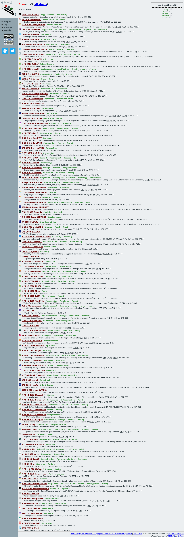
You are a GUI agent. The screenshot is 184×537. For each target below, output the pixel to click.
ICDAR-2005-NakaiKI (31, 315)
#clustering (51, 54)
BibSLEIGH (137, 534)
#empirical (45, 380)
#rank (57, 227)
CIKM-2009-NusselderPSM (34, 202)
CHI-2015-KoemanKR (31, 29)
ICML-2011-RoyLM (30, 158)
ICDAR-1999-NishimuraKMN (34, 483)
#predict (62, 281)
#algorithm (48, 118)
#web (66, 93)
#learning (64, 306)
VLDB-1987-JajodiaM (31, 523)
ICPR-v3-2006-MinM (31, 291)
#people (79, 202)
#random (60, 19)
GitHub (181, 536)
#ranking (56, 271)
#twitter (71, 49)
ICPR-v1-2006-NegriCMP (33, 276)
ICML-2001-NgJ (29, 449)
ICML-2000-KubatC (30, 459)
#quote (87, 29)
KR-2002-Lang (28, 424)
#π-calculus (71, 335)
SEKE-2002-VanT (29, 429)
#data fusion (65, 266)
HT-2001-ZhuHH (29, 434)
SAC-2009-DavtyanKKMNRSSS (35, 207)
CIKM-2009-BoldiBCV (31, 197)
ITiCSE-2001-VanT (30, 439)
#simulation (83, 355)
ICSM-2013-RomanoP (31, 84)
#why (77, 330)
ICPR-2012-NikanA (30, 133)
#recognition (65, 54)
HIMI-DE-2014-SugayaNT (33, 54)
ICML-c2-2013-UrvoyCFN (33, 103)
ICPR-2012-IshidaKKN (31, 128)
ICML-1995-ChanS (30, 503)
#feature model (50, 241)
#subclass (82, 459)
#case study (48, 19)
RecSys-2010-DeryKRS (32, 182)
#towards (46, 84)
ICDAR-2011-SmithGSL (32, 153)
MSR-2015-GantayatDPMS (33, 24)
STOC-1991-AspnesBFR (32, 513)
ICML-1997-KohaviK (30, 493)
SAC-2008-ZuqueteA (31, 232)
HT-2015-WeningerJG (31, 19)
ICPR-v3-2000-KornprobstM (34, 474)
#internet (50, 444)
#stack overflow (54, 24)
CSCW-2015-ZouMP (30, 34)
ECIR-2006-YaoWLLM (31, 271)
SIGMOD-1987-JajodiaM (32, 518)
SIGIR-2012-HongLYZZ (32, 143)
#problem (49, 98)
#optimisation (59, 439)
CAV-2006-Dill (28, 311)
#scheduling (47, 508)
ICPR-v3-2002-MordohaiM (34, 409)
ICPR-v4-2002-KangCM (32, 419)
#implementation (69, 375)
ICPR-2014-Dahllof (30, 64)
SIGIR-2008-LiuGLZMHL (32, 227)
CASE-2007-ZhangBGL (32, 241)
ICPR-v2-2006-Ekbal (31, 281)
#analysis (46, 335)
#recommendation (64, 98)
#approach (47, 29)
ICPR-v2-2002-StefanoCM (34, 400)
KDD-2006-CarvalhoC (31, 306)
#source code (70, 158)
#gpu (44, 291)
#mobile (47, 212)
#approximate (47, 15)
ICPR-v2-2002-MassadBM (33, 395)
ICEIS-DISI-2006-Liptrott (33, 261)
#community (55, 123)
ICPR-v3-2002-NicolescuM (34, 414)
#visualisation (100, 29)
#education (48, 320)
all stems (40, 4)
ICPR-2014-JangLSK (30, 69)
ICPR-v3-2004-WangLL (32, 360)
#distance (64, 301)
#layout (46, 271)
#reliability (62, 15)
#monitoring (76, 241)
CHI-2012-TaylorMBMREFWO (35, 123)
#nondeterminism (52, 182)
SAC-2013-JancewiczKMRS (34, 113)
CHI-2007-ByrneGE (30, 251)
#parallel (66, 488)
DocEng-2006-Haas (30, 256)
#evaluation (55, 93)
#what (70, 143)
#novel (61, 143)
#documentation (49, 315)
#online (75, 306)
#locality (47, 350)
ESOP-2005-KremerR (31, 335)
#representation (58, 424)
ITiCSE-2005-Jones (30, 325)
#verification (61, 89)
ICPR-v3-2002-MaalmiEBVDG (35, 405)
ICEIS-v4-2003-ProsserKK (33, 375)
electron (165, 15)
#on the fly (59, 212)
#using (77, 54)
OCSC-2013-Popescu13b (32, 98)
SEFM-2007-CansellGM (32, 246)
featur (165, 18)
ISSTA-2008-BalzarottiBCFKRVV (36, 237)
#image (46, 167)
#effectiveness (52, 498)
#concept (70, 177)
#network (58, 74)
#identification (47, 385)
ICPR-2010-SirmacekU (32, 172)
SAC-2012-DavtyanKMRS (33, 148)
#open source (54, 330)
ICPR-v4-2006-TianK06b (33, 301)
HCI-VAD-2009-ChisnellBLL (34, 187)
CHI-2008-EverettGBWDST (34, 217)
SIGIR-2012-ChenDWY (32, 138)
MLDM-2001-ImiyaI (30, 454)
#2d (44, 296)
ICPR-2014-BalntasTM (32, 59)
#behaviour (46, 34)
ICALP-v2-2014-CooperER (33, 44)
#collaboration (45, 429)
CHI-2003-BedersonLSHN (33, 370)
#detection (48, 59)
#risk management (64, 320)
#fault (65, 405)
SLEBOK (171, 536)
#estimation (46, 74)
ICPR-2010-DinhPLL (30, 163)
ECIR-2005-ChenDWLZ (32, 340)
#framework (47, 108)
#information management (60, 202)
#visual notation (70, 271)
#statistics (59, 454)
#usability (64, 187)
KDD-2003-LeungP (30, 380)
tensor (165, 13)
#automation (47, 69)
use (165, 11)
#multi (75, 69)
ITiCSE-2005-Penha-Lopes (34, 330)
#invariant (74, 315)
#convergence (60, 449)
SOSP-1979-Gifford (30, 528)
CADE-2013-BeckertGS (32, 118)
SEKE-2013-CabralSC (31, 108)
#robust (56, 167)
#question (50, 261)
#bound (43, 158)
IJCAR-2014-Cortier (30, 79)
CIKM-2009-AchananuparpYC (35, 192)
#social (57, 197)
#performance (54, 217)
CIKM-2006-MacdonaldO (33, 266)
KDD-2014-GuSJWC (30, 74)
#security (56, 237)
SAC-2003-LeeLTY (30, 385)
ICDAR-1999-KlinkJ (30, 479)
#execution (52, 113)
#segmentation (70, 167)
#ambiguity (58, 177)
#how (51, 49)
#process (96, 429)
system (164, 9)
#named (67, 123)
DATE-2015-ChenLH (30, 15)
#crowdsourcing (48, 39)
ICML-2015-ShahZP (30, 39)
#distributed (60, 29)
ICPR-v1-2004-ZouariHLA (33, 355)
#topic (69, 74)
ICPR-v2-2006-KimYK (31, 286)
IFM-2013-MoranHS (30, 89)
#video (92, 69)
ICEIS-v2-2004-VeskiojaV (33, 345)
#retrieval (86, 315)
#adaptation (51, 266)
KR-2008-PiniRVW (30, 222)
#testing (68, 237)
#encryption (51, 148)
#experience (52, 375)
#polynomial (55, 158)
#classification (47, 64)
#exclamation (75, 29)
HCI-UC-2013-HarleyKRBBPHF (35, 93)
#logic (51, 79)
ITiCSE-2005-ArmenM (32, 320)
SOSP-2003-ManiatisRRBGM (34, 390)
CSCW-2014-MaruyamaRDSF (34, 49)
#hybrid (60, 49)
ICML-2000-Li (28, 464)
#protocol (52, 187)
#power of (65, 44)
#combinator (42, 424)
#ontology (82, 177)
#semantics (95, 177)
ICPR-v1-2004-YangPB (32, 350)
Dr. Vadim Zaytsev (176, 534)
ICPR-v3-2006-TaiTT (31, 296)
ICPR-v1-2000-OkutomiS (33, 469)
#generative (48, 128)
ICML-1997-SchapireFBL (32, 498)
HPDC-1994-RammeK (31, 508)
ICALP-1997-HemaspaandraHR (35, 488)
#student (73, 439)
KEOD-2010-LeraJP (30, 177)
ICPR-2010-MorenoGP (32, 167)
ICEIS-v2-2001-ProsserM (33, 444)
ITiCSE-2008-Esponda (32, 212)
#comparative (45, 503)
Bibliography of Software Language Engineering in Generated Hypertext (101, 534)
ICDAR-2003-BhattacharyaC (34, 365)
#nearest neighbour (66, 459)
